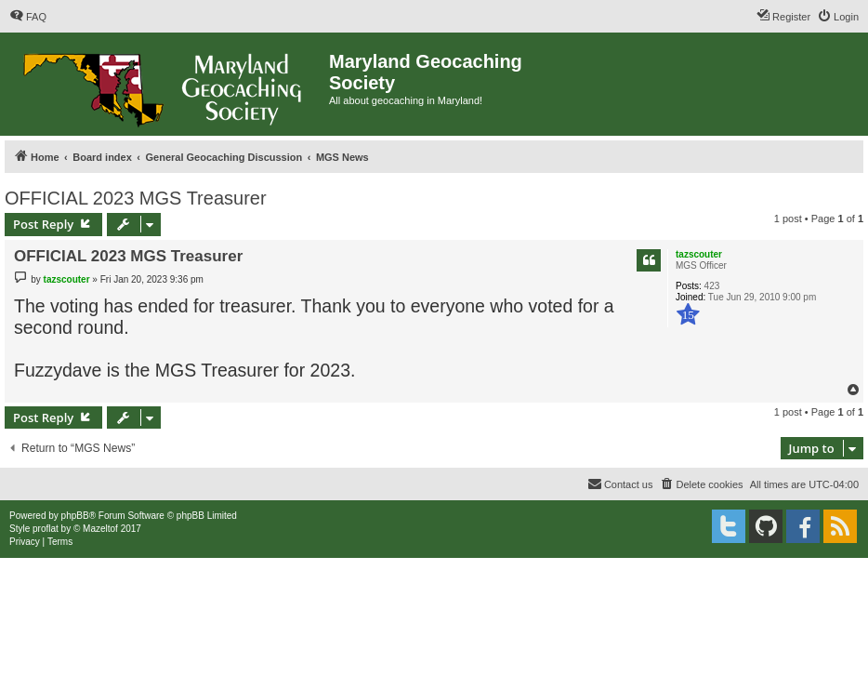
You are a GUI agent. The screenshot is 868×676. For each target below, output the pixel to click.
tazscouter (699, 254)
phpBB (75, 515)
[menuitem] (27, 17)
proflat (46, 529)
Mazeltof (100, 529)
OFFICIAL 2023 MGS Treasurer (136, 198)
